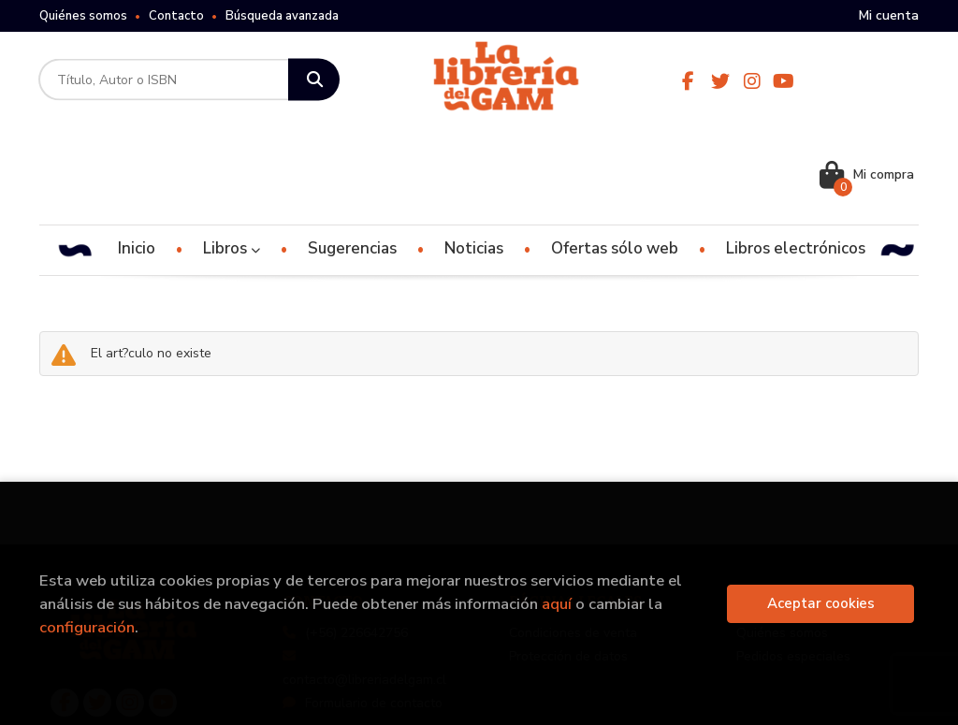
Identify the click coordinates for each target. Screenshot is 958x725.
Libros (231, 155)
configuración (87, 627)
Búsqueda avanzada (282, 15)
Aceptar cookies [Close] (821, 603)
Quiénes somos (83, 15)
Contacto (176, 15)
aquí (557, 604)
